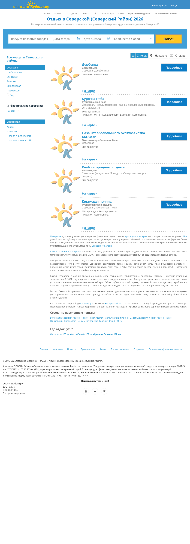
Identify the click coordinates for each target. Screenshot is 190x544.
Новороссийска (113, 303)
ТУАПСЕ (85, 13)
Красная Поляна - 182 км (107, 334)
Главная (44, 349)
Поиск (169, 39)
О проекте (139, 349)
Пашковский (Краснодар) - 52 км (66, 320)
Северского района (102, 245)
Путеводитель (87, 349)
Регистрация (159, 5)
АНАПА (57, 13)
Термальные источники (166, 13)
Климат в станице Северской (65, 251)
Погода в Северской (19, 136)
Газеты (13, 110)
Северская (55, 236)
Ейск (96, 13)
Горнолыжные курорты (139, 13)
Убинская (12, 76)
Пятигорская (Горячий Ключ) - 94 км (103, 320)
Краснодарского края (136, 236)
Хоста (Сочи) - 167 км (81, 334)
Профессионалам (120, 349)
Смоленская (14, 86)
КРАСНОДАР (108, 13)
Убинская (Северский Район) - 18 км (68, 317)
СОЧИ (47, 13)
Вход (174, 5)
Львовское (13, 90)
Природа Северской (19, 140)
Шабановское (15, 72)
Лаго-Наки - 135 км (60, 334)
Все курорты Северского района (25, 58)
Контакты (58, 349)
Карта (10, 126)
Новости (12, 131)
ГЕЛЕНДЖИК (71, 13)
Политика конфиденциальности (165, 349)
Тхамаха (12, 81)
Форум (102, 349)
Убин (184, 236)
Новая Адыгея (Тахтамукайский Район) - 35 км (112, 317)
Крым (121, 13)
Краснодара (86, 303)
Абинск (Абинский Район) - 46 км (154, 317)
